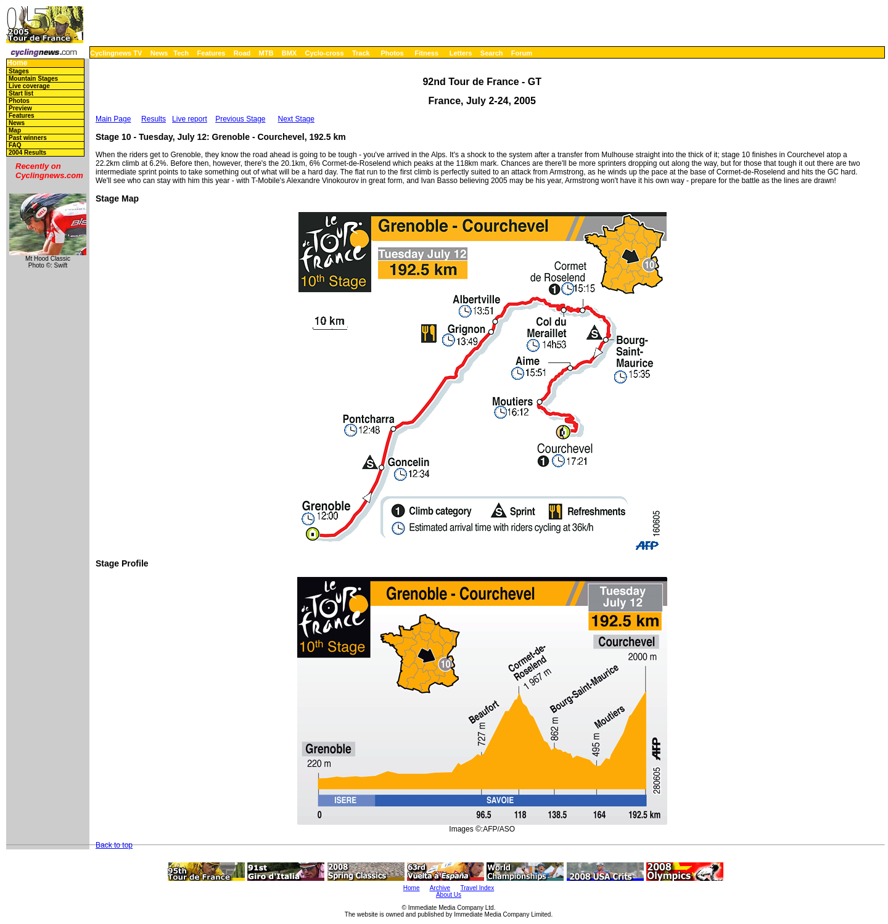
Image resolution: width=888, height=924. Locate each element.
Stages (19, 71)
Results (153, 119)
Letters (461, 53)
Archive (440, 888)
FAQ (15, 145)
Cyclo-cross (324, 53)
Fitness (426, 53)
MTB (266, 53)
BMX (289, 53)
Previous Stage (240, 119)
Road (242, 53)
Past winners (28, 137)
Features (211, 53)
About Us (448, 894)
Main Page (113, 119)
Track (361, 53)
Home (17, 63)
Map (15, 130)
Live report (189, 119)
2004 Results (27, 152)
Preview (20, 108)
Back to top (114, 845)
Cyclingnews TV (116, 53)
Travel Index (478, 888)
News (159, 53)
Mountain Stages (33, 78)
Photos (391, 53)
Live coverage (29, 86)
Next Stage (296, 119)
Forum (521, 53)
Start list (21, 93)
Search (491, 53)
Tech (181, 53)
